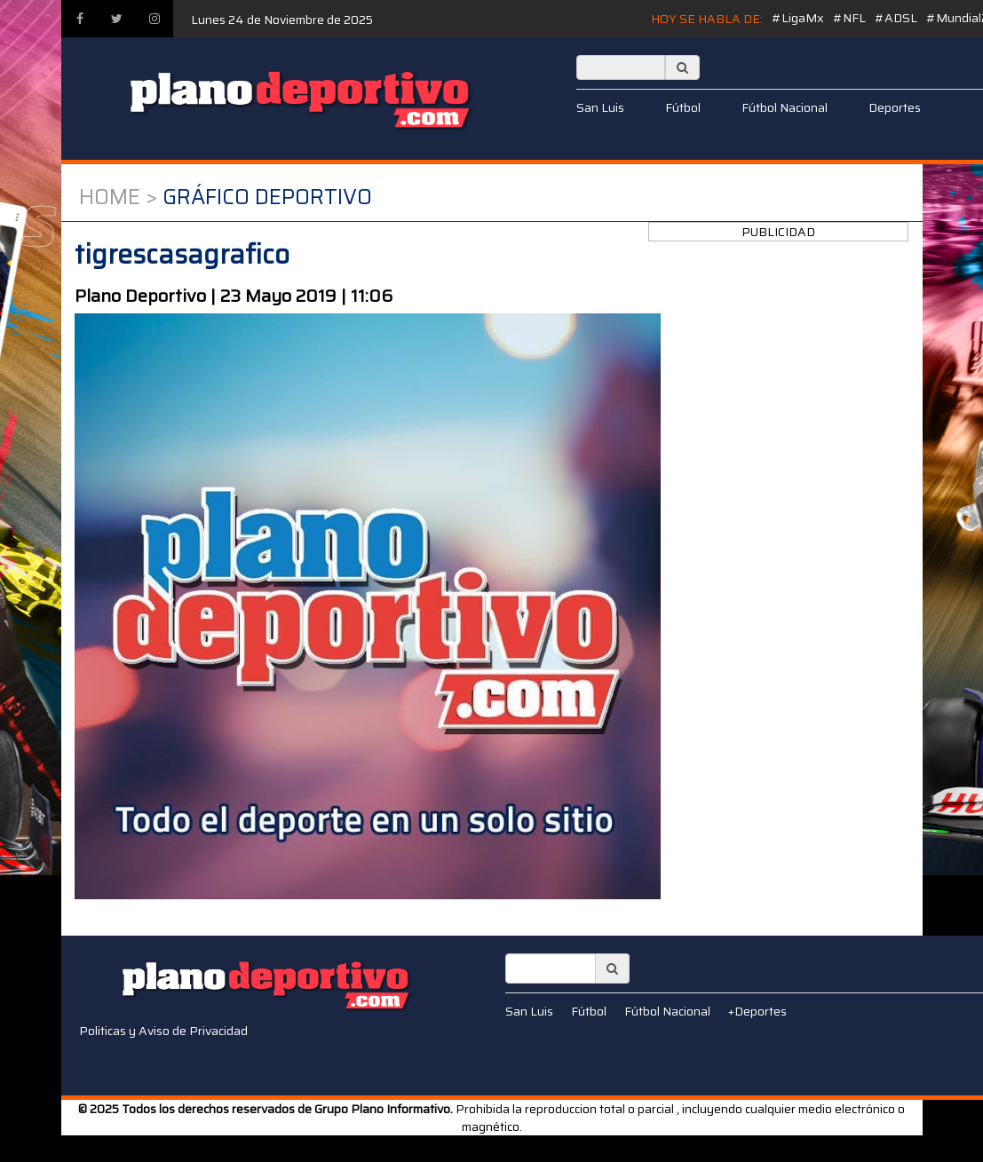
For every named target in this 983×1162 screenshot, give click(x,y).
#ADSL (896, 18)
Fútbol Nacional (784, 107)
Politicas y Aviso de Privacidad (163, 1030)
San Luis (600, 107)
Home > (118, 197)
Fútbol (683, 107)
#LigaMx (798, 18)
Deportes (894, 107)
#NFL (849, 18)
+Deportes (757, 1011)
